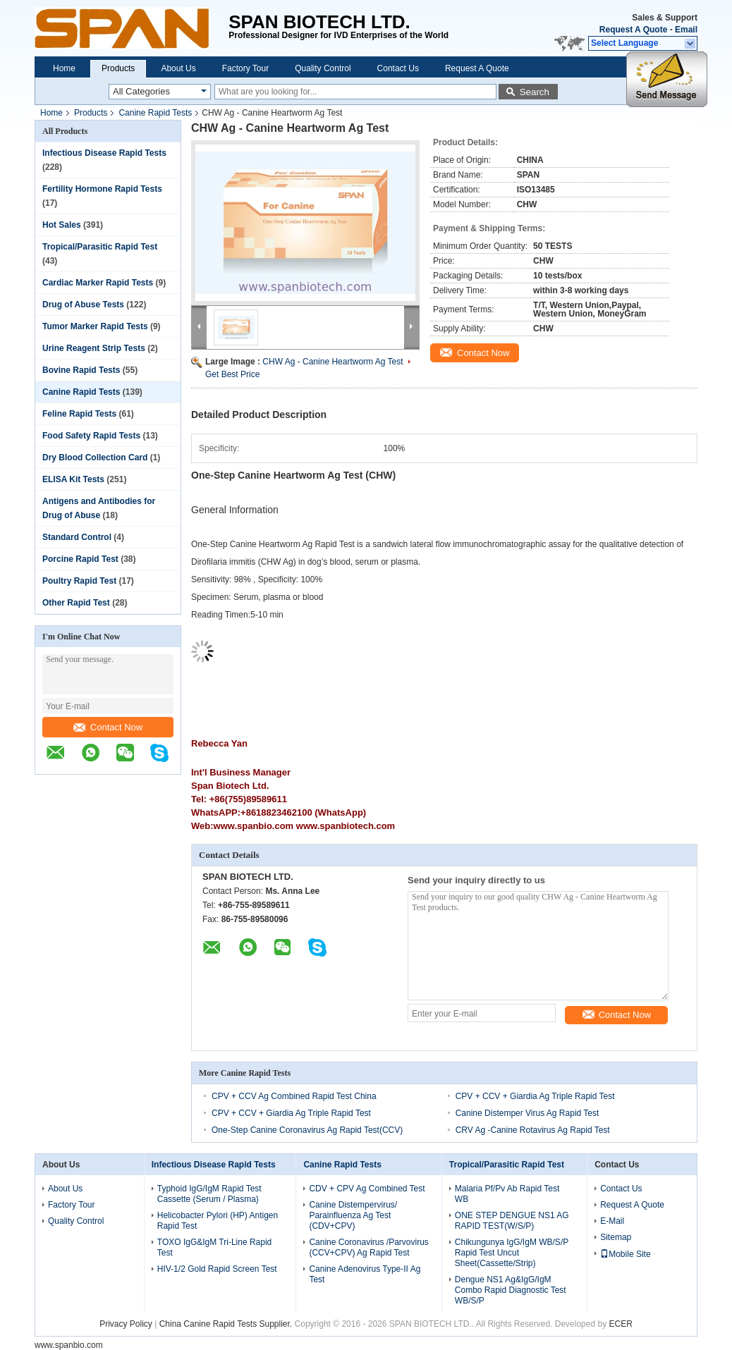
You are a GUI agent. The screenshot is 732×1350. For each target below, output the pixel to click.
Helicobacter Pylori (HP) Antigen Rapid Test (217, 1220)
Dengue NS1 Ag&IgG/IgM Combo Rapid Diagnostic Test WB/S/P (510, 1290)
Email (686, 30)
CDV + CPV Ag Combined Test (367, 1188)
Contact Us (398, 68)
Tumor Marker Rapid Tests (95, 326)
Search (534, 92)
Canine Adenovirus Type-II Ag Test (364, 1274)
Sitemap (615, 1237)
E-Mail (612, 1221)
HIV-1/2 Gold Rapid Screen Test (217, 1269)
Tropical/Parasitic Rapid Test (99, 247)
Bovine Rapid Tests (81, 370)
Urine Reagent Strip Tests (93, 348)
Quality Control (322, 68)
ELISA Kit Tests (73, 479)
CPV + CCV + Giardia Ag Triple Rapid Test (535, 1096)
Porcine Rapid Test (80, 559)
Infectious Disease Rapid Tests (104, 153)
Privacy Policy (125, 1324)
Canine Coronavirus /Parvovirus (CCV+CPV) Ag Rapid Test (368, 1247)
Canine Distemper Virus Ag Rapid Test (527, 1113)
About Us (178, 68)
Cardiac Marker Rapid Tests (97, 283)
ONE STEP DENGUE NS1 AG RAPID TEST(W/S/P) (512, 1220)
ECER (620, 1324)
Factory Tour (245, 68)
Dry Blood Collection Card (94, 457)
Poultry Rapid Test (79, 581)
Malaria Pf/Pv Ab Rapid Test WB (507, 1194)
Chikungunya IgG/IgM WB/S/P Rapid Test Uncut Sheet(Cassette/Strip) (511, 1252)
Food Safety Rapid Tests (91, 436)
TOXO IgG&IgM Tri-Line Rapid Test (214, 1247)
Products (118, 68)
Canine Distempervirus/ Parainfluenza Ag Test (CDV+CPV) (353, 1215)
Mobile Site (625, 1254)
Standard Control (76, 537)
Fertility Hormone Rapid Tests (102, 189)
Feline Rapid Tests (79, 414)
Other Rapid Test (76, 603)
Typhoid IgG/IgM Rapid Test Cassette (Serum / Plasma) (209, 1194)
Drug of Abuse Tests (83, 304)
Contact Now (107, 727)
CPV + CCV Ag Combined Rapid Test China (294, 1096)
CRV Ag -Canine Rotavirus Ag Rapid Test (533, 1130)
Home (64, 68)
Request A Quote (633, 30)
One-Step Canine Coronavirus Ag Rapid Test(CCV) (307, 1130)
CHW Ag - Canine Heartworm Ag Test (332, 362)
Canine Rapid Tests (155, 113)
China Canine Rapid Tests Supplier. (227, 1324)
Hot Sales (61, 225)
